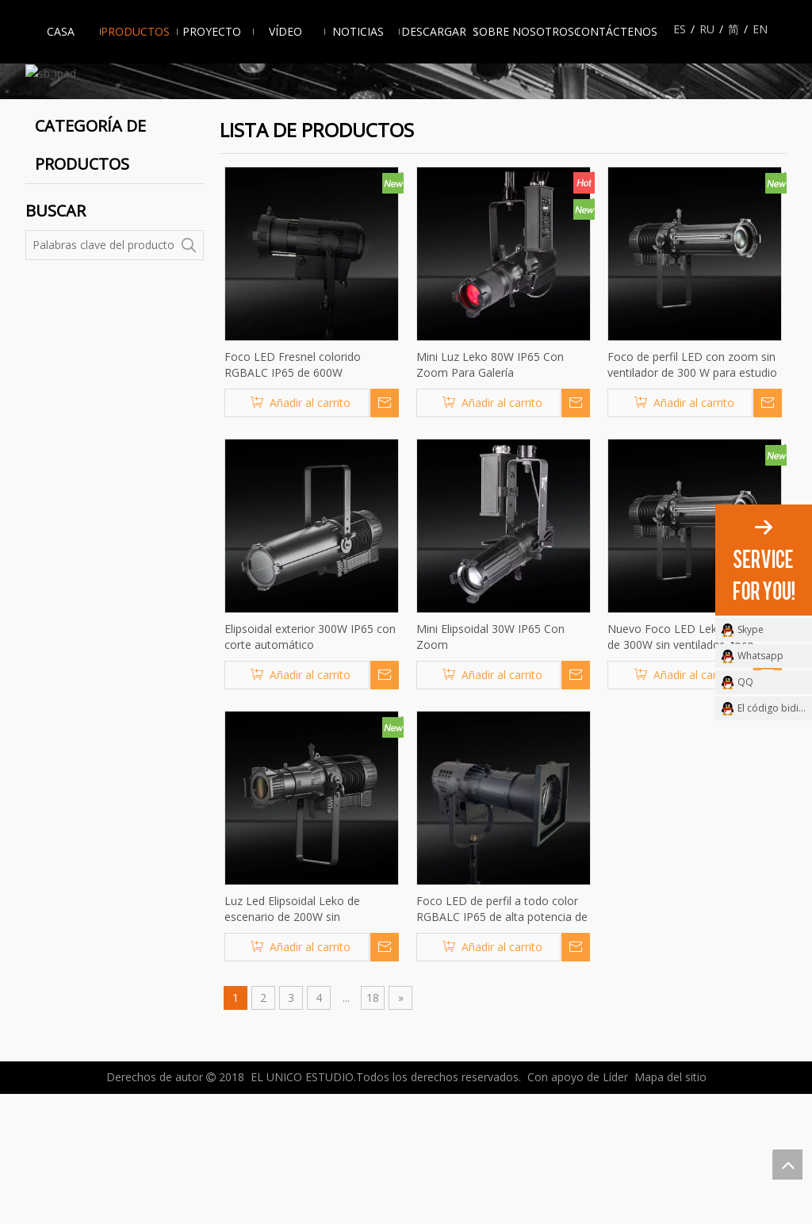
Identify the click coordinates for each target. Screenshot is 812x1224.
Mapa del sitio (670, 1207)
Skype (750, 629)
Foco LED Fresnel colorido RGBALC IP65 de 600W (292, 495)
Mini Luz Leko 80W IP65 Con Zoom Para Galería (490, 495)
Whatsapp (760, 655)
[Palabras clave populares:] (188, 376)
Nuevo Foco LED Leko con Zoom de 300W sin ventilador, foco (694, 767)
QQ (745, 682)
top (787, 1164)
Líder (615, 1207)
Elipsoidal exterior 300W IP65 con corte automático (310, 767)
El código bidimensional (774, 708)
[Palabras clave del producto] (100, 376)
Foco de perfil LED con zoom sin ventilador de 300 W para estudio (692, 495)
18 (372, 1128)
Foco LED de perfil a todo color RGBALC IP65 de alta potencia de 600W (502, 1040)
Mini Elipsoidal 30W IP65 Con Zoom (490, 767)
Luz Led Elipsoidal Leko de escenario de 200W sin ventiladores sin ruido (292, 1040)
